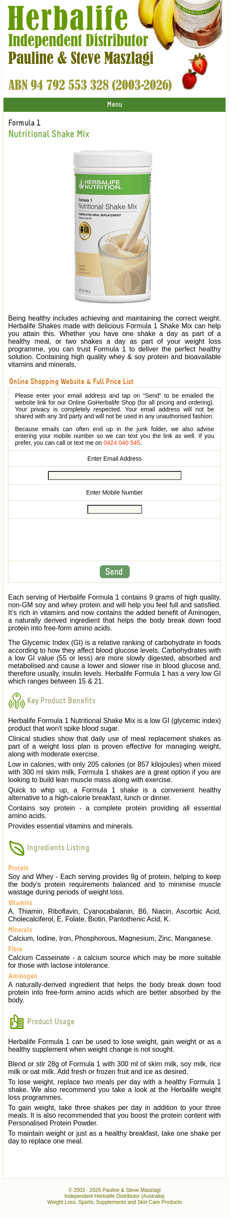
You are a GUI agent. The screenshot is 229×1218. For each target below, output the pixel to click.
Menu (114, 104)
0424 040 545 (122, 442)
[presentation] (115, 539)
